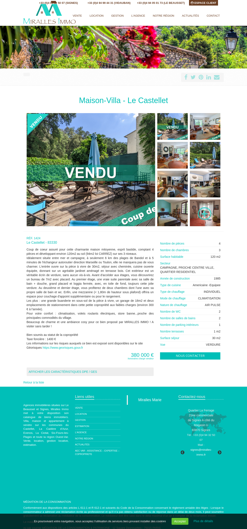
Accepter (180, 521)
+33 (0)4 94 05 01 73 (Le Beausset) (161, 2)
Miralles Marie (150, 400)
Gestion (80, 420)
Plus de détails (203, 521)
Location (97, 15)
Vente (77, 15)
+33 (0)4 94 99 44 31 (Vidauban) (109, 2)
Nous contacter (190, 355)
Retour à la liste (33, 382)
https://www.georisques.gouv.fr (63, 347)
